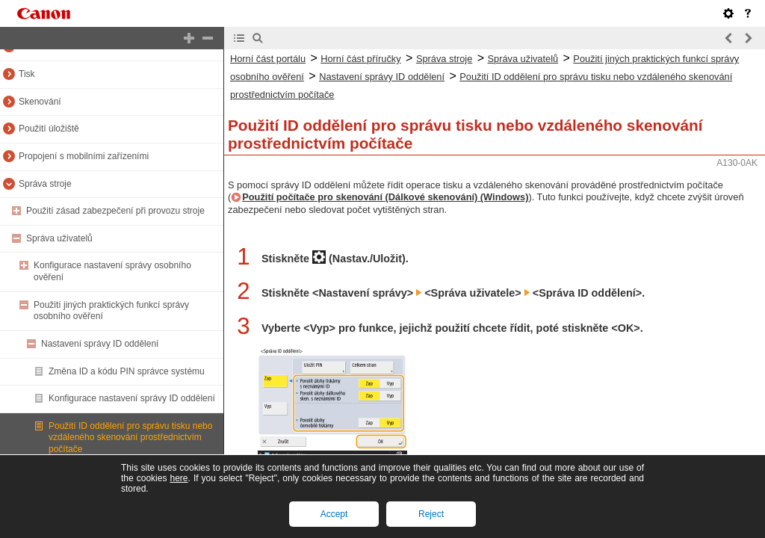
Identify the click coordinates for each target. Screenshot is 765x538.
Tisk (27, 74)
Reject (431, 514)
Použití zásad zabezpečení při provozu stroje (115, 210)
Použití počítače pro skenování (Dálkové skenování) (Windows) (385, 196)
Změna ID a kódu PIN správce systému (127, 371)
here (179, 478)
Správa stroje (45, 184)
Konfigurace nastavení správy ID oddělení (132, 398)
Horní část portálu (268, 58)
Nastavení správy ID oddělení (99, 343)
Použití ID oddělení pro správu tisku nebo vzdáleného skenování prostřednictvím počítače (130, 437)
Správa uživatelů (59, 238)
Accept (334, 514)
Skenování (40, 101)
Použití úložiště (49, 128)
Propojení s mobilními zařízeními (84, 156)
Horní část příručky (360, 58)
